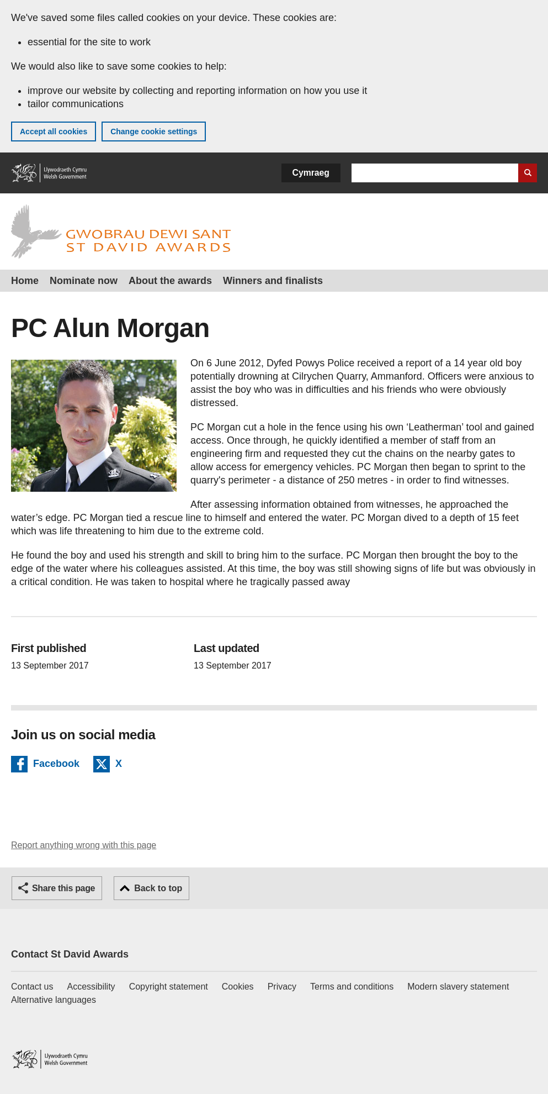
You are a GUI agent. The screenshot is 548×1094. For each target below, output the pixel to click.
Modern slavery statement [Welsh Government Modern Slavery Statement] (458, 986)
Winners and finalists (273, 280)
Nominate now (84, 280)
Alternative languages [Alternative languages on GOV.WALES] (53, 999)
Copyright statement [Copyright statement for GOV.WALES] (168, 986)
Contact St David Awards (70, 954)
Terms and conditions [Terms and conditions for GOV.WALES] (351, 986)
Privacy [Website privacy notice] (282, 986)
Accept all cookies (53, 131)
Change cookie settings (153, 131)
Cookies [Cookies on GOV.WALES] (238, 986)
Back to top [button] (158, 888)
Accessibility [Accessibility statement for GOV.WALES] (91, 986)
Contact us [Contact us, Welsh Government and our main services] (32, 986)
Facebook (56, 765)
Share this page (63, 888)
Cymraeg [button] (310, 172)
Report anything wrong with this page (83, 845)
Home (25, 280)
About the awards (170, 280)
